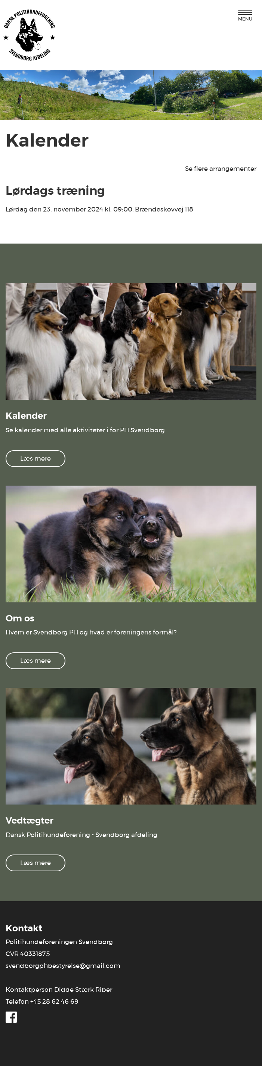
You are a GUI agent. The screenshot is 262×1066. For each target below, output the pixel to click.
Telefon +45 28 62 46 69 (42, 1001)
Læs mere (35, 458)
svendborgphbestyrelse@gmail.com (63, 966)
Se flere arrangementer (220, 169)
